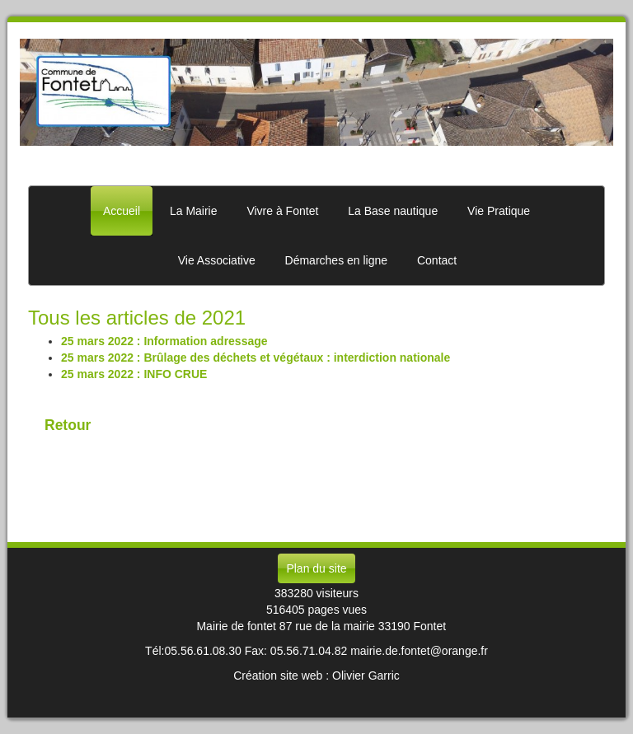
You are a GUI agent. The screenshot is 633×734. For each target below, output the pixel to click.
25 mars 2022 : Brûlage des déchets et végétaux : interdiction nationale (255, 357)
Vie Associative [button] (217, 260)
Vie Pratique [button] (498, 210)
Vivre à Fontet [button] (282, 210)
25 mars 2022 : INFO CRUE (134, 374)
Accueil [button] (121, 210)
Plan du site (316, 568)
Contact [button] (437, 260)
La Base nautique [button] (393, 210)
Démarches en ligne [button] (336, 260)
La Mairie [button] (194, 210)
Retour (68, 425)
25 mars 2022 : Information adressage (164, 341)
